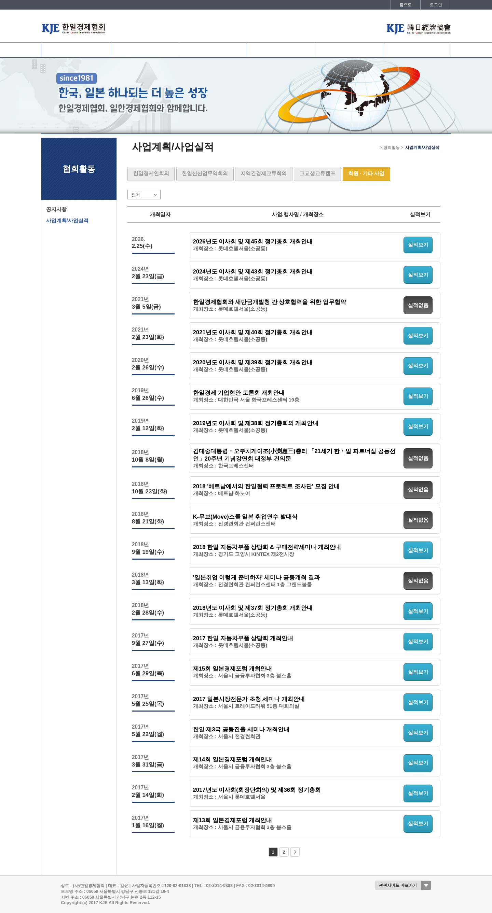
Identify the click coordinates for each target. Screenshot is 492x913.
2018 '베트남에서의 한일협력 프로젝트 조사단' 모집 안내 (266, 486)
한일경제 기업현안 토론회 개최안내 (239, 393)
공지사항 (56, 209)
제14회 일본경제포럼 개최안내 (232, 759)
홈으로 (405, 4)
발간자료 (417, 50)
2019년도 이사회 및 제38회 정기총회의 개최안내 (256, 423)
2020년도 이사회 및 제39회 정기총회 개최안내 (253, 362)
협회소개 (76, 50)
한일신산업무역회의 (205, 173)
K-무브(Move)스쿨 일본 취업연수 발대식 (245, 517)
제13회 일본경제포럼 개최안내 (232, 820)
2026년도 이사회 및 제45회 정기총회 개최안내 (253, 241)
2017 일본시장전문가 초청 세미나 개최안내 (249, 699)
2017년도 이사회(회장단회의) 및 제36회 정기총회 (257, 790)
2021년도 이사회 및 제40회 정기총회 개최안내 (253, 332)
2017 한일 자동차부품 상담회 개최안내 (243, 638)
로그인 (436, 4)
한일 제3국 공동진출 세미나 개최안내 (241, 729)
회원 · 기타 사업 (366, 173)
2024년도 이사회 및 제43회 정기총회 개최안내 (253, 271)
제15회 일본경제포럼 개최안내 (232, 668)
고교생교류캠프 (318, 173)
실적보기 (418, 245)
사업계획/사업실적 (67, 220)
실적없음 (418, 305)
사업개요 (213, 50)
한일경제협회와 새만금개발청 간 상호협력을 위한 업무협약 (269, 302)
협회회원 (145, 50)
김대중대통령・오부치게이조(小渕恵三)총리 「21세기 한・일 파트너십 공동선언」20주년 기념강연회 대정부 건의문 (294, 455)
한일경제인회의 (151, 173)
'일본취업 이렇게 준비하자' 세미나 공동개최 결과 (256, 577)
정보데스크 (349, 50)
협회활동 (281, 50)
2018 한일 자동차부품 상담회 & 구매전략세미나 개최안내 (267, 547)
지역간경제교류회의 (264, 173)
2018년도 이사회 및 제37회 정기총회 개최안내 (253, 608)
